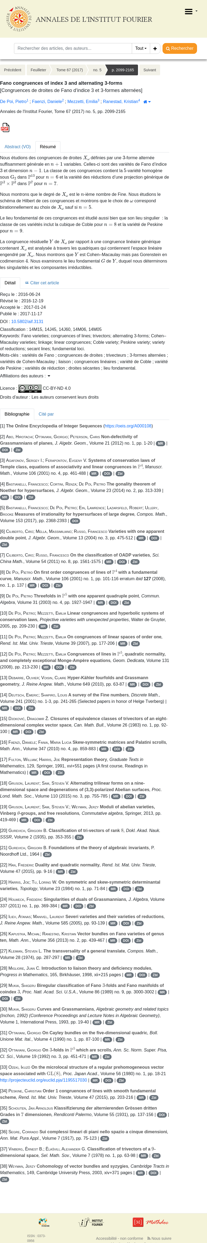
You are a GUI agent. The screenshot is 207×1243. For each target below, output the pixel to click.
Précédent (12, 70)
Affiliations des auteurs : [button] (25, 376)
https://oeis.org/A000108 (128, 426)
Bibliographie (17, 414)
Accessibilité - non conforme (119, 1238)
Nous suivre (159, 1238)
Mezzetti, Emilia (82, 101)
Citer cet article (42, 283)
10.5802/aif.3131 (27, 321)
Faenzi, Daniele (47, 101)
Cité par (46, 414)
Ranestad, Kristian (120, 101)
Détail (10, 283)
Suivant (149, 70)
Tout (139, 48)
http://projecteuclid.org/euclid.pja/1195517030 (43, 1080)
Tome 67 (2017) (69, 70)
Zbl (18, 450)
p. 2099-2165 (123, 70)
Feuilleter (38, 70)
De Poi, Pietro (13, 101)
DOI (5, 450)
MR (160, 443)
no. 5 (97, 70)
